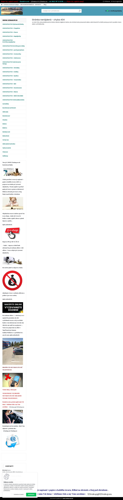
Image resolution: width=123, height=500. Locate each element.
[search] (80, 11)
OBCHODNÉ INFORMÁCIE (27, 4)
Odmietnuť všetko (19, 494)
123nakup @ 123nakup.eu (39, 1)
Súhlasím (31, 494)
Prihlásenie (107, 1)
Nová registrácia (117, 1)
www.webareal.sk (68, 498)
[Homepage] (1, 4)
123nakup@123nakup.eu (100, 494)
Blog (45, 4)
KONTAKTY (38, 4)
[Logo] (12, 11)
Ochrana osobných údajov (11, 4)
